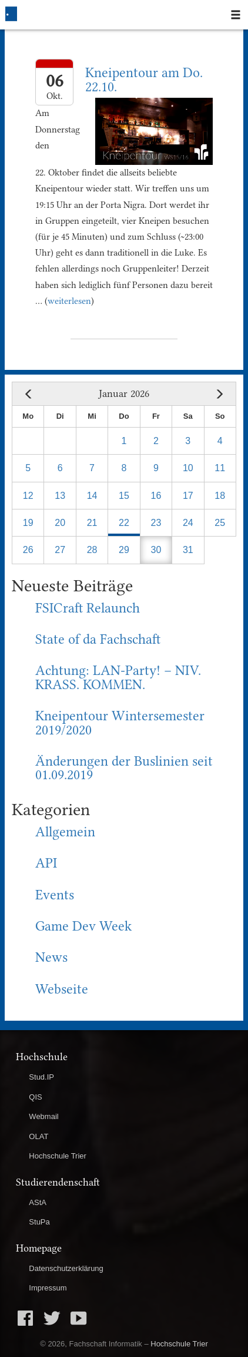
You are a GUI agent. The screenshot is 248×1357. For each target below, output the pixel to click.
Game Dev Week (83, 926)
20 (60, 523)
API (46, 863)
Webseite (61, 989)
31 (188, 550)
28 (92, 550)
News (51, 957)
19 (28, 523)
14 (92, 496)
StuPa (39, 1221)
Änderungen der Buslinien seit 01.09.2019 (124, 768)
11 (220, 468)
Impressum (47, 1287)
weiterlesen (69, 301)
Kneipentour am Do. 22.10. (144, 80)
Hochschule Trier (57, 1155)
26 (28, 550)
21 (92, 523)
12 (28, 496)
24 (188, 523)
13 (60, 496)
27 (60, 550)
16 (156, 496)
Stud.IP (41, 1077)
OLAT (38, 1136)
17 (188, 496)
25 (220, 523)
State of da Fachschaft (97, 639)
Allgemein (65, 832)
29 (124, 550)
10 (188, 468)
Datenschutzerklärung (66, 1268)
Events (54, 895)
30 (156, 550)
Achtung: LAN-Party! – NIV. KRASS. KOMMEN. (118, 677)
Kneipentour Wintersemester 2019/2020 (120, 723)
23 (156, 523)
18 (220, 496)
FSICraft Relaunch (87, 608)
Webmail (43, 1116)
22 (124, 523)
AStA (37, 1202)
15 (124, 496)
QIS (35, 1097)
